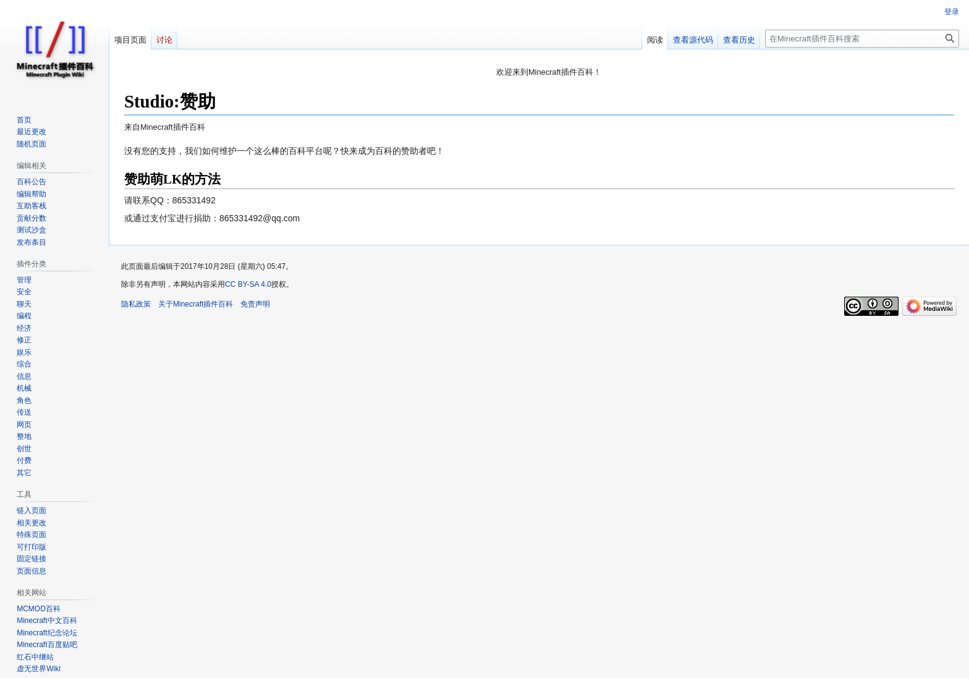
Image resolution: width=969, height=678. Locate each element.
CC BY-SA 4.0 (248, 284)
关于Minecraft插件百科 (195, 304)
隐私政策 (136, 304)
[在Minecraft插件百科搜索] (862, 39)
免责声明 (255, 304)
